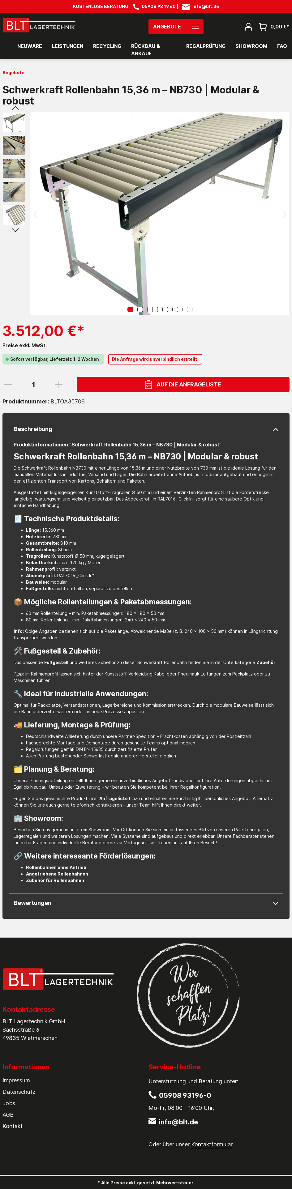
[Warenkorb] (273, 26)
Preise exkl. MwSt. (24, 345)
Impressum (16, 1080)
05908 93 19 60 (159, 6)
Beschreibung (33, 429)
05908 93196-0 (185, 1095)
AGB (8, 1114)
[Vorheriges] (35, 214)
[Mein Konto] (248, 26)
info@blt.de (205, 6)
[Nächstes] (284, 214)
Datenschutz (19, 1092)
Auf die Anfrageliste (183, 384)
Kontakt (12, 1126)
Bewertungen (32, 903)
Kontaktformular (211, 1144)
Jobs (8, 1103)
